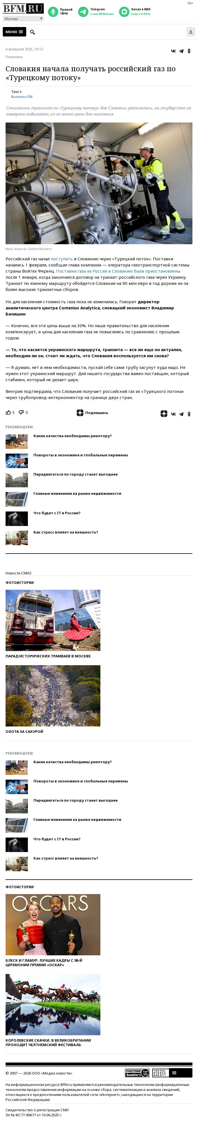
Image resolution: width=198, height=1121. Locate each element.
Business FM (21, 96)
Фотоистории (20, 582)
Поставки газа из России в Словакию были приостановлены (118, 271)
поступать (62, 258)
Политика (14, 57)
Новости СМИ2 (18, 573)
